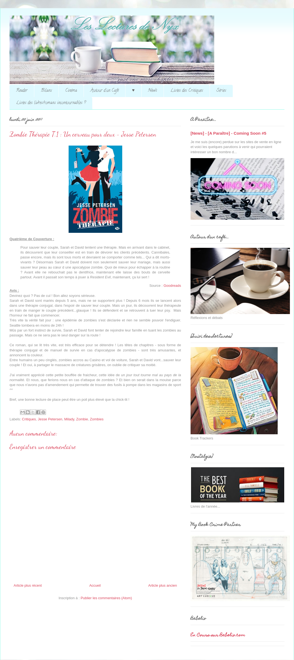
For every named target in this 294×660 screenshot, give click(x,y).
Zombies (96, 419)
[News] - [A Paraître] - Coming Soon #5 (228, 133)
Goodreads (172, 286)
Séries (221, 91)
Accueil (95, 585)
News (152, 91)
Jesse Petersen (50, 419)
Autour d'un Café (104, 91)
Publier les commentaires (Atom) (106, 598)
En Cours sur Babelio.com (218, 635)
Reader (21, 91)
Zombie (82, 419)
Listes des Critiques (186, 91)
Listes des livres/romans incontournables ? (51, 103)
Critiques (29, 419)
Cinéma (71, 91)
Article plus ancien (162, 585)
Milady (69, 419)
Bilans (46, 91)
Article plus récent (28, 585)
